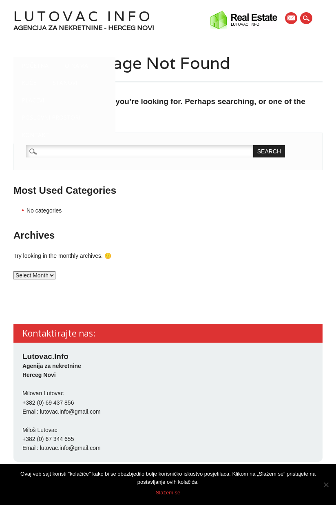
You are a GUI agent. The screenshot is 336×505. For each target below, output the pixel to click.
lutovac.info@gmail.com (70, 411)
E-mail (291, 18)
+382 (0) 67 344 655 (48, 439)
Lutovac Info (83, 16)
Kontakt (35, 135)
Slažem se (168, 492)
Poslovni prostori (51, 117)
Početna (35, 65)
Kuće (29, 82)
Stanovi (65, 82)
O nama (76, 65)
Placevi (33, 100)
